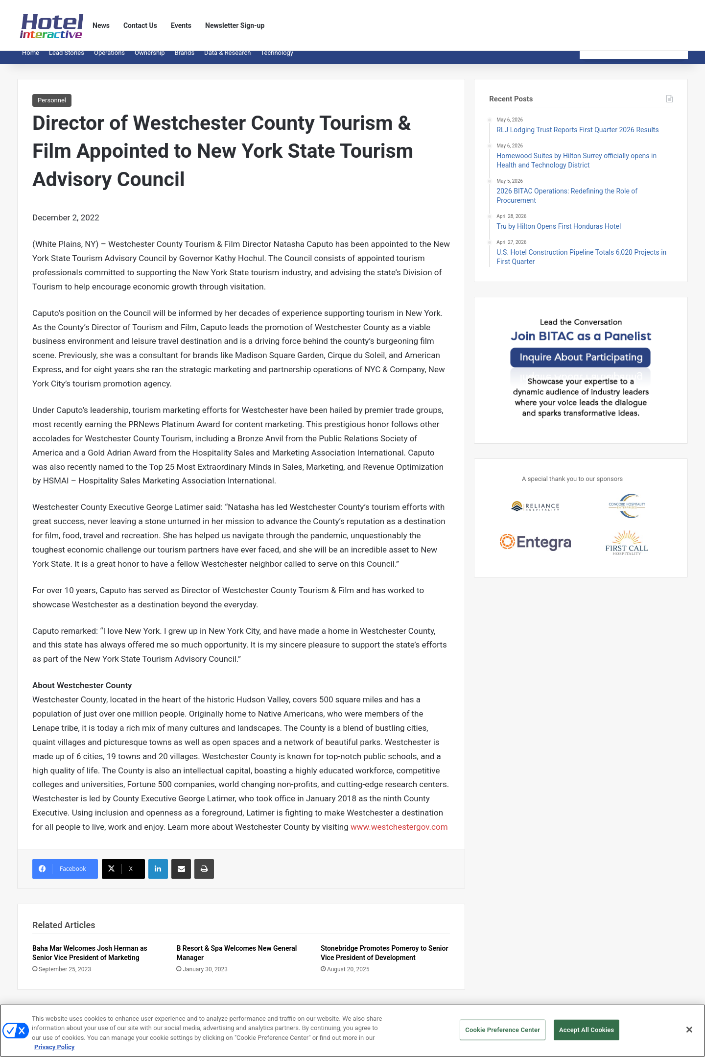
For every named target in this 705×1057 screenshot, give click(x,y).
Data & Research (227, 60)
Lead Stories (66, 60)
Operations (109, 60)
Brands (185, 60)
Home (30, 60)
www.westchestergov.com (399, 834)
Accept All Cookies (586, 1033)
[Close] (689, 1033)
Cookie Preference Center (502, 1033)
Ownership (150, 60)
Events (181, 25)
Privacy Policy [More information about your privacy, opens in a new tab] (54, 1051)
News (101, 25)
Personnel (52, 107)
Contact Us (140, 25)
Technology (276, 60)
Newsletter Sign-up (234, 25)
